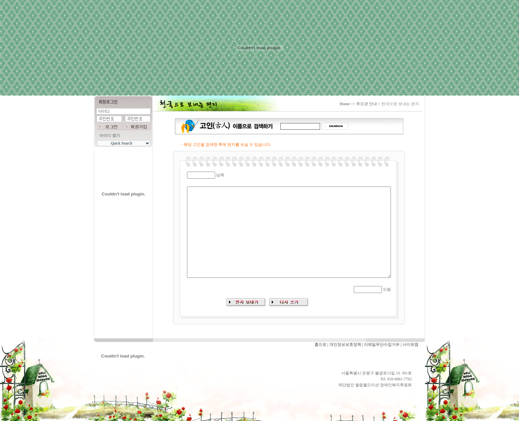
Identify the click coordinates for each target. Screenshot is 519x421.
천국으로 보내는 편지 (400, 104)
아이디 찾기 (109, 135)
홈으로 (320, 344)
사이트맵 (410, 344)
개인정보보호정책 (345, 344)
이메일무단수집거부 (382, 344)
